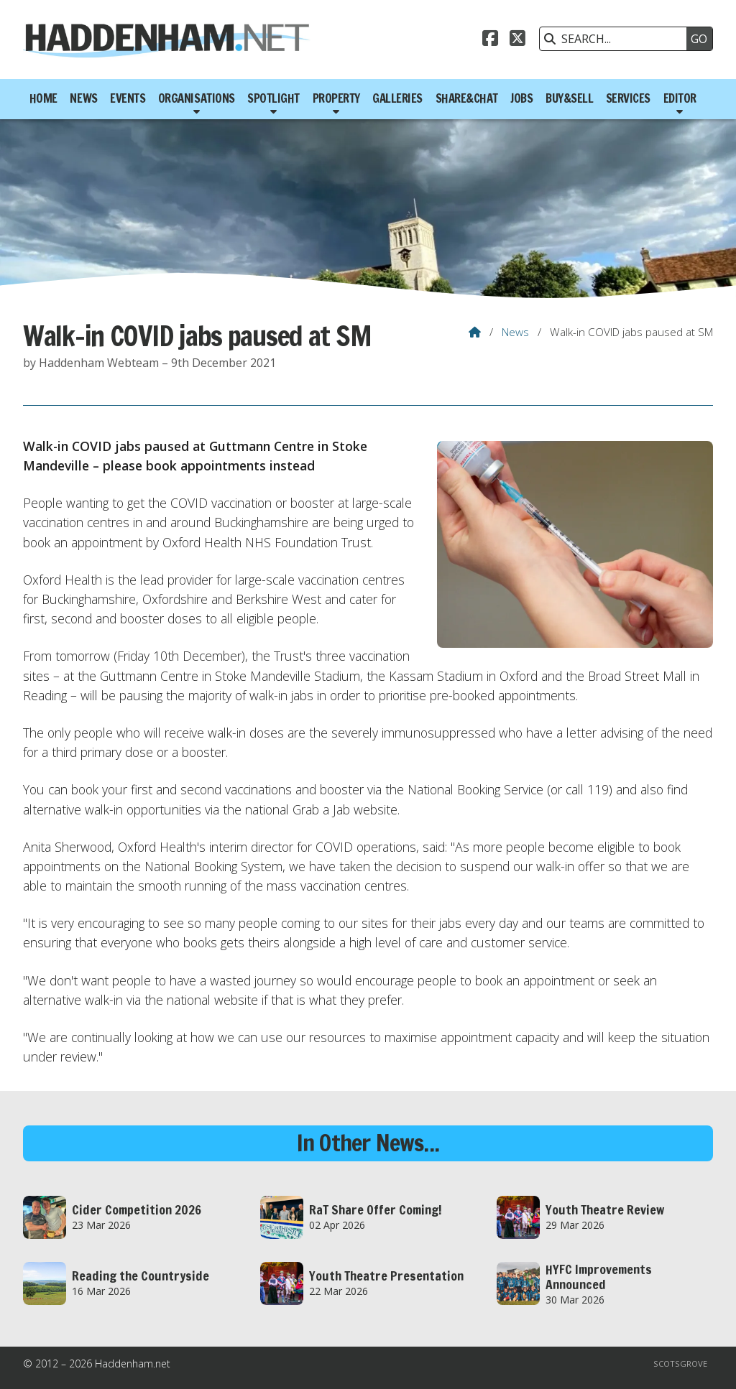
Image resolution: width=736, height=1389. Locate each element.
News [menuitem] (83, 98)
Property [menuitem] (336, 98)
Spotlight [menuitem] (273, 98)
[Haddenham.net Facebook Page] (490, 40)
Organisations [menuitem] (196, 98)
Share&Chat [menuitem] (467, 98)
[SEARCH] (616, 38)
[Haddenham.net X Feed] (517, 40)
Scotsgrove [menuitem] (680, 1363)
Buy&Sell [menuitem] (569, 98)
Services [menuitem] (628, 98)
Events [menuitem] (127, 98)
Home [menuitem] (43, 98)
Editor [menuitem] (679, 98)
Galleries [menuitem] (397, 98)
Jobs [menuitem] (521, 98)
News (515, 332)
